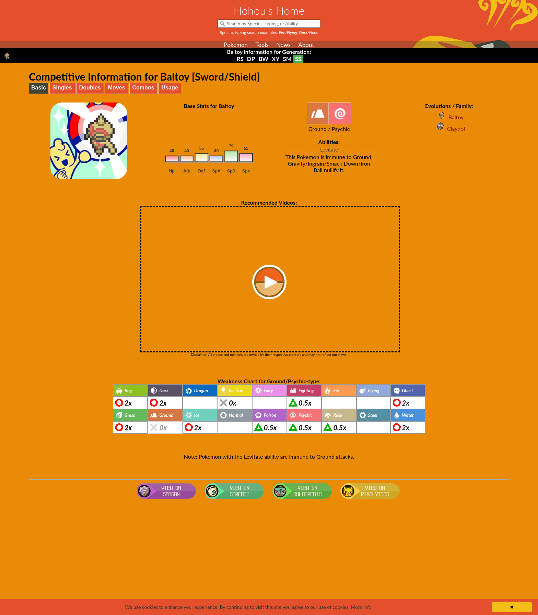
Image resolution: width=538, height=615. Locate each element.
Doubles (90, 88)
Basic (38, 88)
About (306, 44)
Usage (170, 88)
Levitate (329, 149)
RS (239, 58)
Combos (143, 88)
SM (287, 58)
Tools (262, 44)
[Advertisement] (269, 556)
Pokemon (236, 44)
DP (251, 58)
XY (275, 58)
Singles (62, 88)
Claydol (449, 128)
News (283, 44)
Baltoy (449, 117)
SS (298, 58)
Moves (116, 88)
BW (263, 58)
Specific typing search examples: (269, 32)
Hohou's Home (269, 10)
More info (361, 607)
